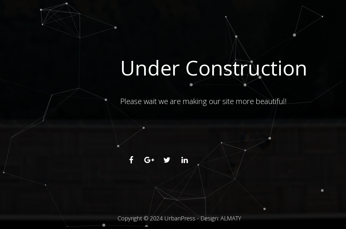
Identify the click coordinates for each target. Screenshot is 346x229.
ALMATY (230, 218)
